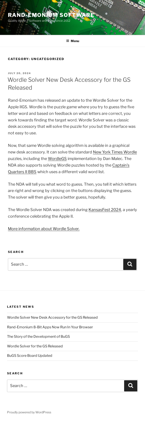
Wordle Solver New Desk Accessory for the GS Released (52, 317)
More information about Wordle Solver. (44, 228)
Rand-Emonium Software (51, 15)
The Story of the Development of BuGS (38, 336)
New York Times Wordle (115, 152)
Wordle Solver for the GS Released (35, 346)
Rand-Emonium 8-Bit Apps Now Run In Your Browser (50, 327)
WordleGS (57, 158)
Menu (72, 41)
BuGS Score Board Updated (29, 356)
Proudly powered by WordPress (29, 412)
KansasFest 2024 (105, 209)
